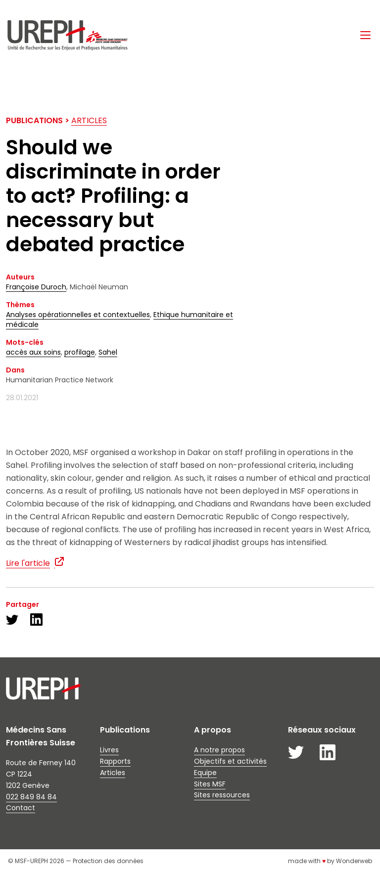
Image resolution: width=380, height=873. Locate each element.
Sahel (107, 352)
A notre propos (219, 750)
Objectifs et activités (230, 761)
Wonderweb (354, 861)
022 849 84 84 (31, 797)
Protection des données (108, 861)
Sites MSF (210, 784)
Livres (109, 750)
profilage (79, 352)
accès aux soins (33, 352)
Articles (89, 120)
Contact (20, 808)
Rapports (115, 761)
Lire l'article (28, 563)
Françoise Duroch (36, 287)
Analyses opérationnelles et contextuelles (78, 315)
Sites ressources (222, 795)
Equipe (205, 773)
